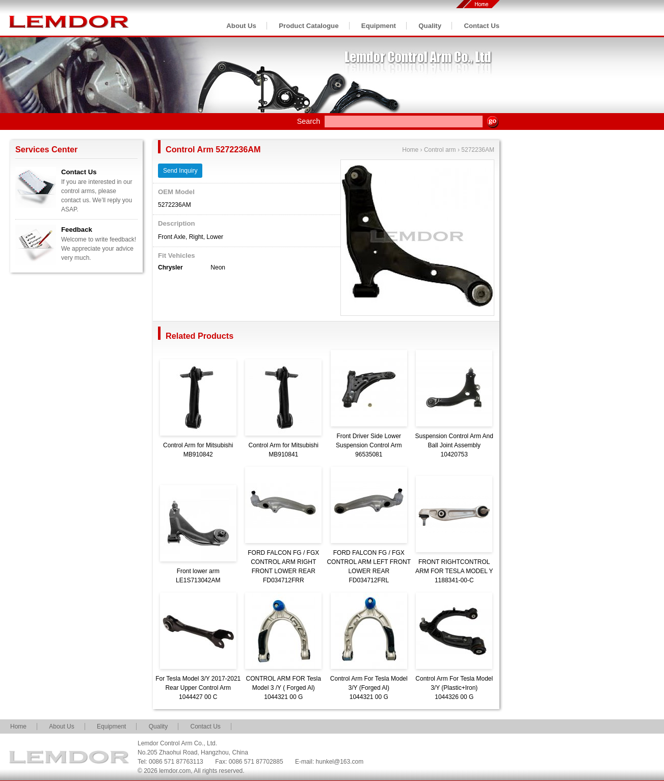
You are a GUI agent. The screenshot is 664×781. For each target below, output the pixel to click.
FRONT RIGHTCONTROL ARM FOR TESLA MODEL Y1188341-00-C (454, 571)
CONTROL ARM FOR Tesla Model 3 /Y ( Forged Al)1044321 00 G (283, 688)
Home (410, 149)
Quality (429, 26)
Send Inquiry (180, 170)
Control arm (440, 149)
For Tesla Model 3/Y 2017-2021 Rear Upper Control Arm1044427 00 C (198, 688)
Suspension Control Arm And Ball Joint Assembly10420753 (454, 445)
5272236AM (477, 149)
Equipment (378, 26)
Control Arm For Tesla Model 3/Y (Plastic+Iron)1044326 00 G (454, 688)
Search (309, 121)
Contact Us (481, 26)
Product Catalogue (308, 26)
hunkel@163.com (340, 761)
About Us (241, 26)
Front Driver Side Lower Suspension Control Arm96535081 (369, 445)
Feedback (76, 229)
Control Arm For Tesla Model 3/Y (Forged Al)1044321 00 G (369, 688)
